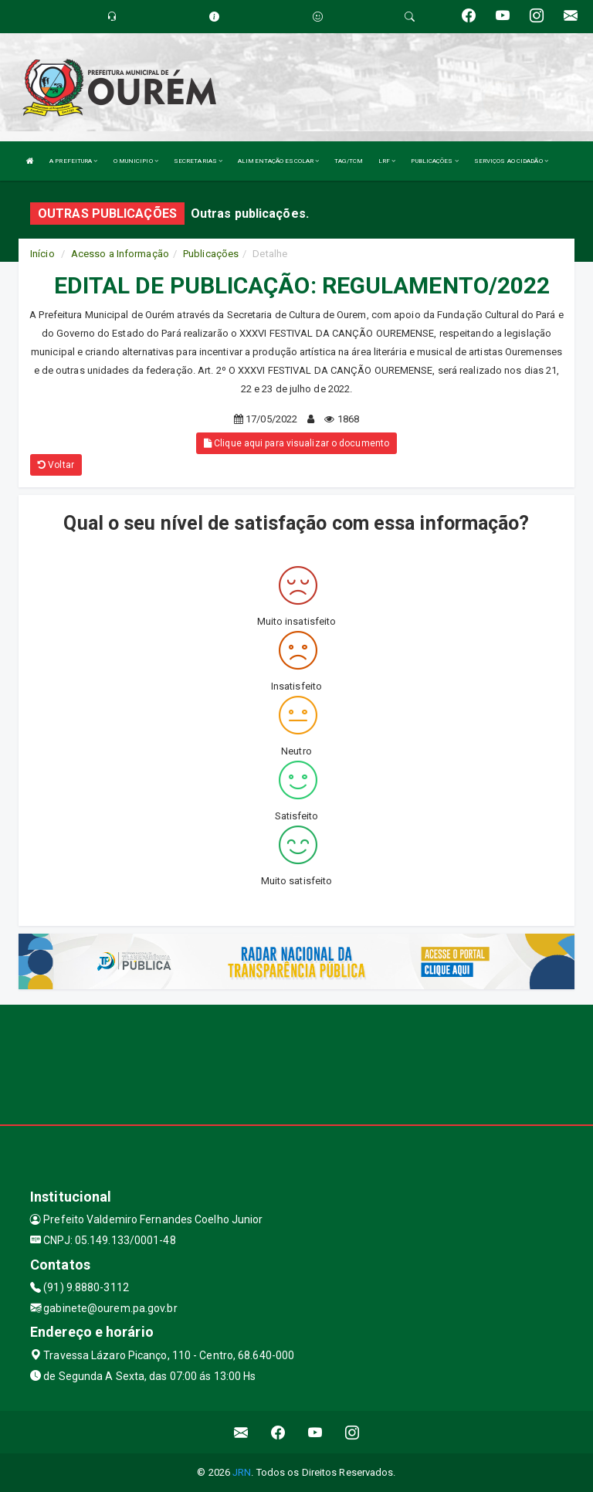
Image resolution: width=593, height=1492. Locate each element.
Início (42, 253)
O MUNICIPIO (136, 161)
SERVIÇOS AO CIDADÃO (511, 161)
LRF (387, 161)
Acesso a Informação (120, 253)
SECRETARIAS (198, 161)
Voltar (56, 464)
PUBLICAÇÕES (434, 161)
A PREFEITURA (73, 161)
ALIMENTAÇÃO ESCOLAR (278, 161)
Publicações (211, 253)
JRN (241, 1472)
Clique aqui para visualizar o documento (296, 443)
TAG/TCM (348, 161)
